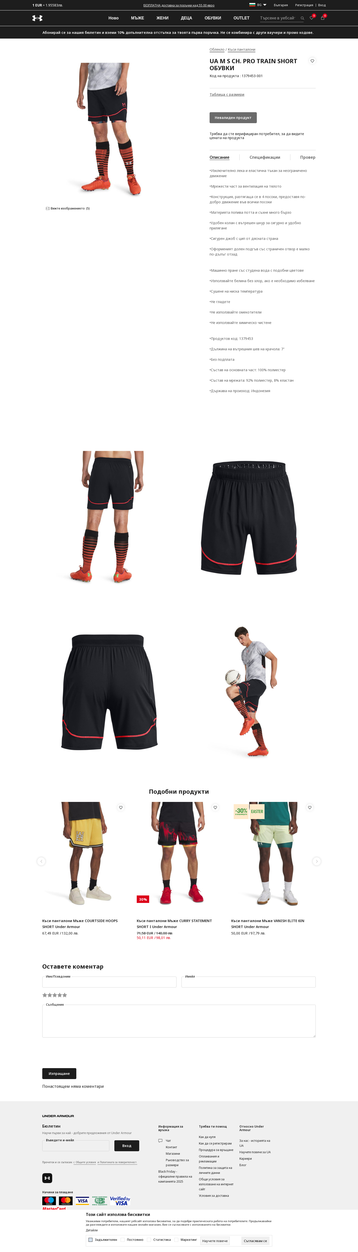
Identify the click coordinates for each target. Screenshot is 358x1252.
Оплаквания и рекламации (209, 1158)
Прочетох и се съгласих (89, 1162)
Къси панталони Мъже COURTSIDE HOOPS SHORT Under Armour (80, 923)
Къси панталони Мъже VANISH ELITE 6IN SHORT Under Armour (267, 923)
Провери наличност (320, 157)
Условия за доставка (214, 1196)
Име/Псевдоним (58, 976)
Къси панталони (241, 49)
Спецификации (265, 157)
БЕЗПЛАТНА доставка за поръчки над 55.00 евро (179, 5)
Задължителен (106, 1239)
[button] (312, 68)
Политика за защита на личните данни (215, 1170)
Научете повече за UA (255, 1152)
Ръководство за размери (177, 1162)
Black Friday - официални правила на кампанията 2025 (175, 1176)
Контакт (171, 1147)
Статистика (162, 1239)
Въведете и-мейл (60, 1140)
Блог (242, 1165)
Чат (168, 1141)
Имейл (190, 976)
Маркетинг (189, 1239)
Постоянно (135, 1239)
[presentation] (80, 1053)
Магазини (173, 1153)
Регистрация (304, 5)
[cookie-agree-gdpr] (255, 1241)
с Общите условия (85, 1162)
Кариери (245, 1158)
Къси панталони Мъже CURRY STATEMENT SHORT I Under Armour (174, 923)
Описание (219, 157)
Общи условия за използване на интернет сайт (216, 1184)
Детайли (92, 1230)
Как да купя (207, 1137)
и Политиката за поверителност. (117, 1162)
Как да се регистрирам (215, 1143)
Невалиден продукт (233, 117)
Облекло (217, 49)
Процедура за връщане (216, 1150)
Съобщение (55, 1004)
